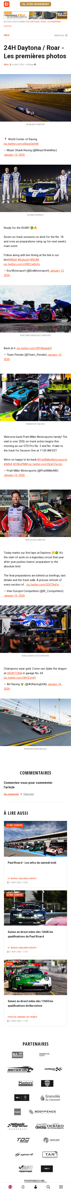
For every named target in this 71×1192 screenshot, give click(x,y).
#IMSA (12, 259)
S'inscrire (28, 794)
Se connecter (11, 794)
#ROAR (34, 259)
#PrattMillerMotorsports (52, 459)
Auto (16, 22)
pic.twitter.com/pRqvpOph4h (21, 143)
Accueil (8, 22)
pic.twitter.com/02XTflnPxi (43, 584)
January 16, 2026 (14, 475)
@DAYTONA (14, 673)
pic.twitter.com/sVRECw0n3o (22, 264)
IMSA (22, 22)
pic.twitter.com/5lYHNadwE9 (34, 348)
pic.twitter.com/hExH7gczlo (45, 464)
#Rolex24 (23, 259)
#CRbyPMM (20, 464)
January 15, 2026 (14, 154)
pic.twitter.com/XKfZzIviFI (20, 677)
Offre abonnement (35, 4)
